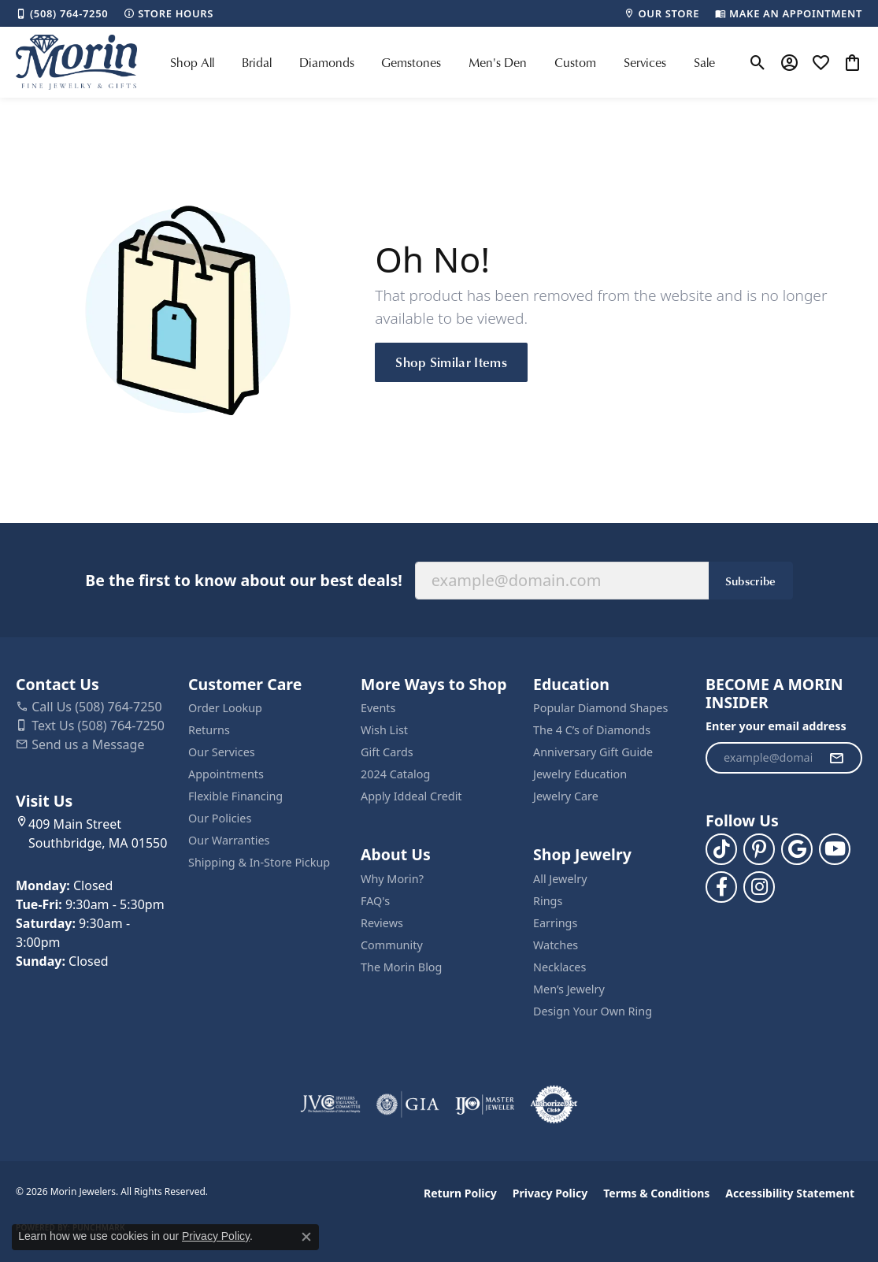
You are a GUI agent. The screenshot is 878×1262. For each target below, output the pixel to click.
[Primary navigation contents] (442, 62)
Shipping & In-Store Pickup (259, 862)
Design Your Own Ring (592, 1011)
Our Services (221, 751)
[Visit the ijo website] (484, 1104)
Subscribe (750, 580)
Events (378, 707)
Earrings (555, 922)
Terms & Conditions (656, 1193)
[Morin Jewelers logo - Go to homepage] (76, 62)
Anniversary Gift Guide (593, 751)
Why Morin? (392, 878)
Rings (547, 900)
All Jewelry (560, 878)
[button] (758, 62)
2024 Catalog (395, 773)
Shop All (192, 62)
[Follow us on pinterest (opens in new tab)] (759, 849)
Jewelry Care (565, 796)
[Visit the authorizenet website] (554, 1104)
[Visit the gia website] (407, 1104)
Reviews (382, 922)
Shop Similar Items (451, 361)
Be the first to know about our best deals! (243, 580)
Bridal (257, 62)
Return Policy (460, 1193)
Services (645, 62)
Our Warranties (228, 840)
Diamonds (326, 62)
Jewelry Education (580, 773)
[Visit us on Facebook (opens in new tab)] (721, 887)
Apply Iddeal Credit (411, 796)
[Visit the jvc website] (330, 1104)
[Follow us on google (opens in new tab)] (797, 849)
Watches (555, 944)
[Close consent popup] (306, 1237)
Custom (575, 62)
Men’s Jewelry (569, 989)
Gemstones (411, 62)
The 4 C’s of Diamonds (591, 729)
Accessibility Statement (789, 1193)
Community (392, 944)
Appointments (226, 773)
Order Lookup (225, 707)
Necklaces (559, 966)
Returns (209, 729)
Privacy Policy (550, 1193)
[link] (62, 13)
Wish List (384, 729)
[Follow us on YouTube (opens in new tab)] (834, 849)
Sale (704, 62)
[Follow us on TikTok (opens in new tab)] (721, 849)
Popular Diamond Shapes (600, 707)
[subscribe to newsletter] (836, 758)
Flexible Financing (235, 796)
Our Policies (219, 818)
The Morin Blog (401, 966)
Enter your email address (776, 725)
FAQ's (375, 900)
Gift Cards (387, 751)
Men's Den (498, 62)
